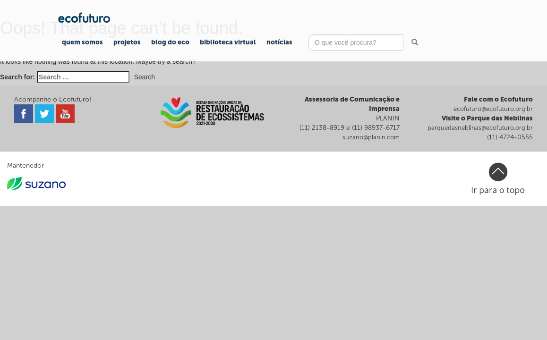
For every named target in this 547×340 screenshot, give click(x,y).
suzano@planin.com (371, 137)
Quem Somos (82, 42)
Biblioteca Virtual (228, 42)
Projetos (127, 42)
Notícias (279, 42)
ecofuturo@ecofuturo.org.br (493, 108)
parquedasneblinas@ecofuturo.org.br (480, 127)
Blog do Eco (170, 42)
